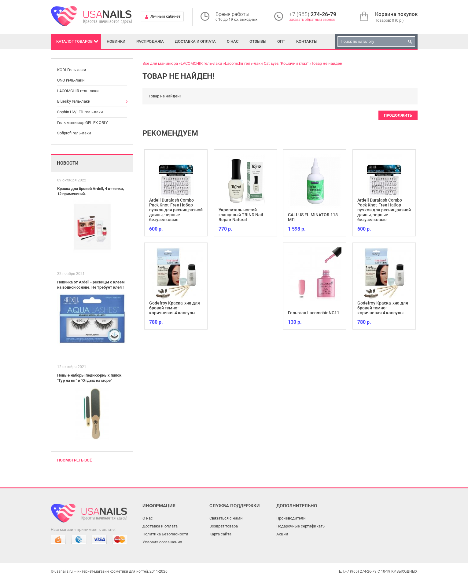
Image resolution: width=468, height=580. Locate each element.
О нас (232, 41)
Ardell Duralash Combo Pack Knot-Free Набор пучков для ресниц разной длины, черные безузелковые (176, 210)
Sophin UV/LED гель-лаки (80, 112)
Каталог (74, 41)
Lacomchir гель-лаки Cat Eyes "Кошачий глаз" (266, 63)
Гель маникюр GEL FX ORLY (82, 122)
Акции (282, 534)
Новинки (116, 41)
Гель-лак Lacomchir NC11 (313, 312)
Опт (281, 41)
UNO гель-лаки (71, 80)
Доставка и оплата (195, 41)
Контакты (306, 41)
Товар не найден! (327, 63)
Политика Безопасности (165, 534)
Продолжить (398, 115)
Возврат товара (223, 526)
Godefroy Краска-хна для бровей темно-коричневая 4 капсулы (174, 308)
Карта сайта (220, 534)
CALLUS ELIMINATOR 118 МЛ (313, 217)
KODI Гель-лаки (71, 69)
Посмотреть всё (74, 460)
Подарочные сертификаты (301, 526)
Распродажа (150, 41)
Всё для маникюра (160, 63)
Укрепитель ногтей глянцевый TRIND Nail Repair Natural (241, 214)
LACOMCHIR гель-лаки (78, 91)
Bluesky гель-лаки (73, 101)
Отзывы (257, 41)
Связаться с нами (226, 518)
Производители (291, 518)
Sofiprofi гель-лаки (74, 133)
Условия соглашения (162, 542)
